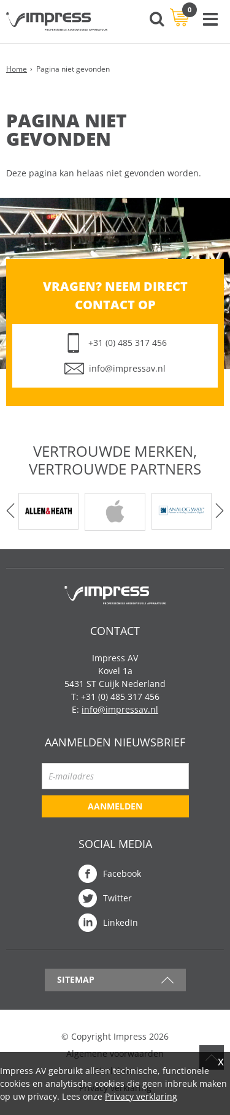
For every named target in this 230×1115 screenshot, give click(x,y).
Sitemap (75, 979)
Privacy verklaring (141, 1096)
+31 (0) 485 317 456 (127, 342)
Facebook (122, 873)
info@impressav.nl (127, 368)
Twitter (117, 898)
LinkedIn (120, 922)
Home (16, 69)
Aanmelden (115, 806)
